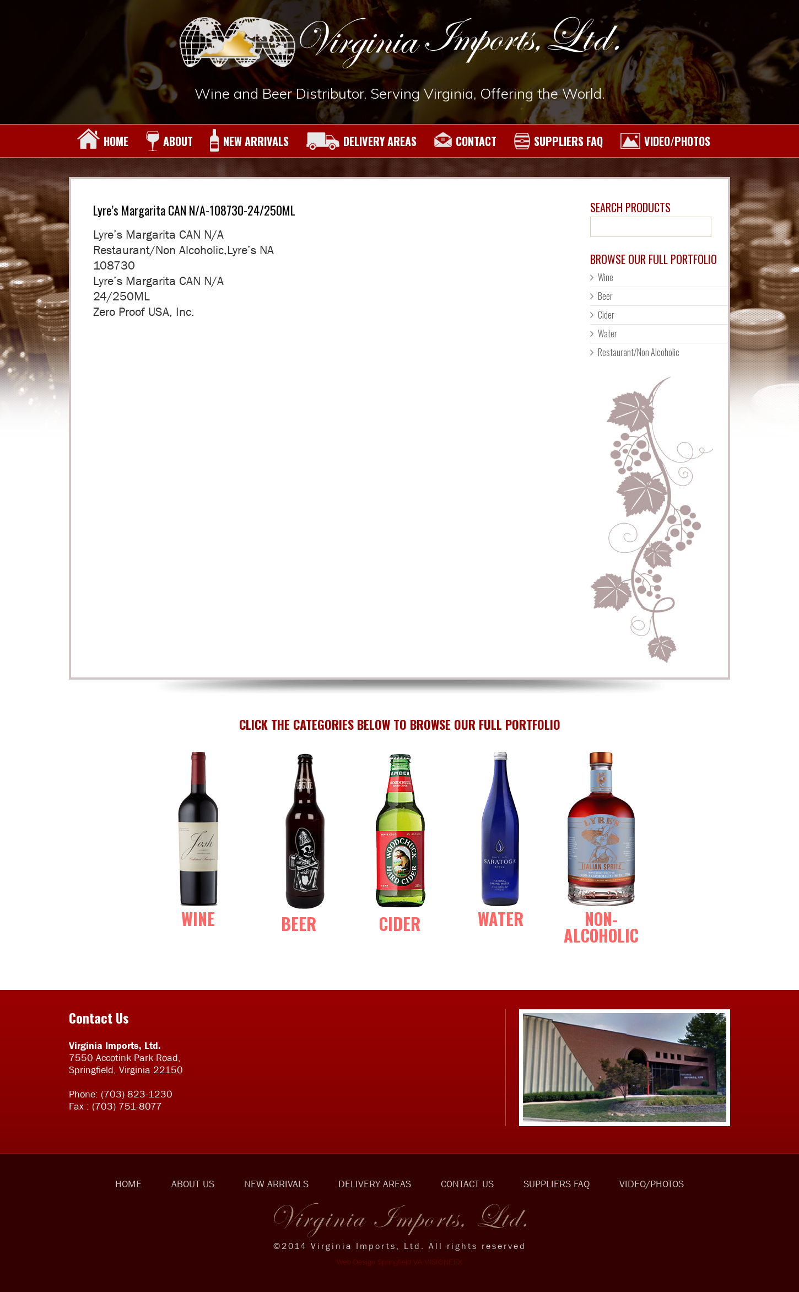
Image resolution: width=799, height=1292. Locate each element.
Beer (605, 296)
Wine (605, 277)
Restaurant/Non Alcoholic (638, 352)
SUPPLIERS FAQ (558, 141)
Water (607, 333)
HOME (102, 141)
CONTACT (465, 141)
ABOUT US (192, 1183)
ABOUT (169, 141)
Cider (606, 314)
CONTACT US (467, 1183)
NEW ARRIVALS (249, 141)
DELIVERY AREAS (361, 141)
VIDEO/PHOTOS (665, 141)
